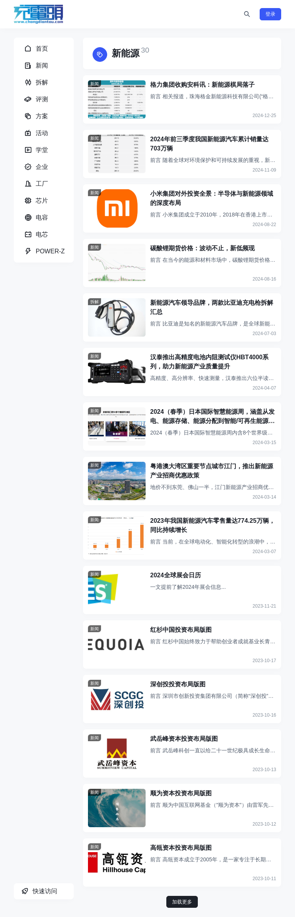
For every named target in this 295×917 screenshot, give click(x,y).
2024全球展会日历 (175, 575)
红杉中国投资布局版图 (181, 629)
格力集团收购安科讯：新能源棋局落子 (202, 84)
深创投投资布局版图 (178, 684)
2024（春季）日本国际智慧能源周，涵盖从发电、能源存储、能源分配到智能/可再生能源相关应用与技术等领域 (212, 417)
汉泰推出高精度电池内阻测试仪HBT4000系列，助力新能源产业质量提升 (209, 362)
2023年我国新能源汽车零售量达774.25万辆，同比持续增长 (212, 525)
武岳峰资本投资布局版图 (184, 738)
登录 (270, 14)
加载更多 (182, 902)
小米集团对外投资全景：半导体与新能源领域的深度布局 (211, 198)
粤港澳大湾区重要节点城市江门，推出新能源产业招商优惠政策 (211, 471)
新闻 (94, 83)
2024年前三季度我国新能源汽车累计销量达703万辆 (209, 144)
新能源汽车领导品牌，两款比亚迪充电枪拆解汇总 (211, 307)
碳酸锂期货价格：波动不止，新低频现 (202, 248)
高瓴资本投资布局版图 (181, 847)
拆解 (94, 301)
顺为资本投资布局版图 (181, 793)
